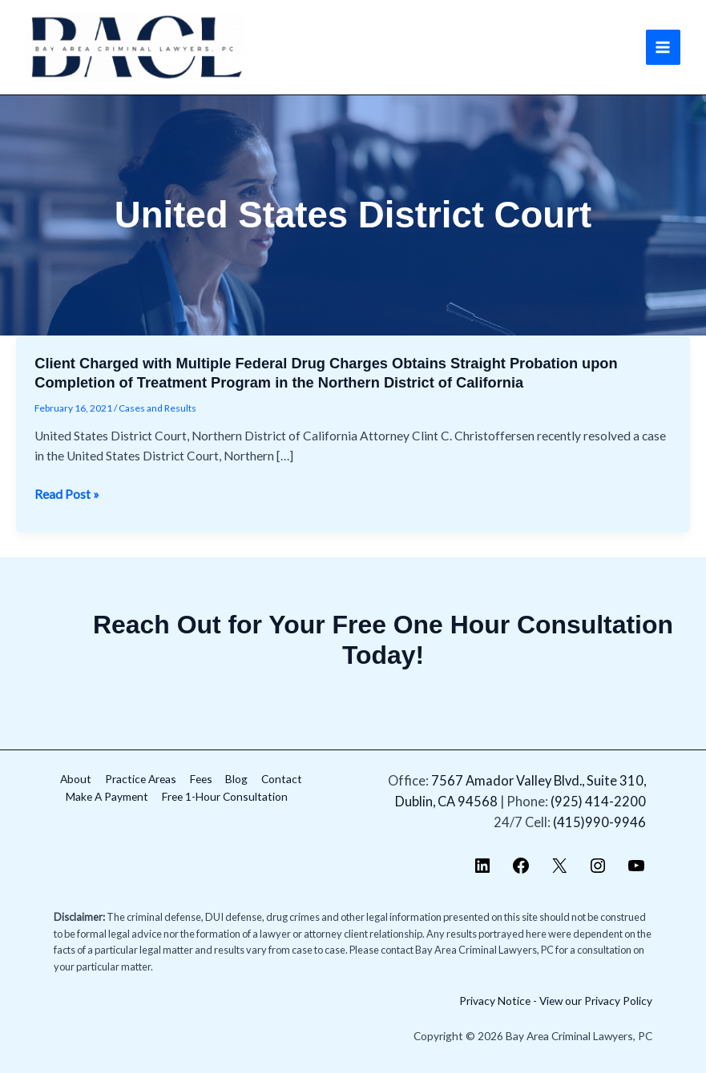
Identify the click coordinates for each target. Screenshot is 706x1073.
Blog (236, 779)
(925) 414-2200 (598, 801)
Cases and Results (157, 408)
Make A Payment (107, 796)
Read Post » (66, 494)
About (75, 779)
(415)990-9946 (599, 822)
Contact (281, 779)
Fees (201, 779)
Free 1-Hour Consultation (225, 796)
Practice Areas (140, 779)
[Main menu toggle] (663, 47)
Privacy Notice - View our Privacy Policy (555, 1000)
